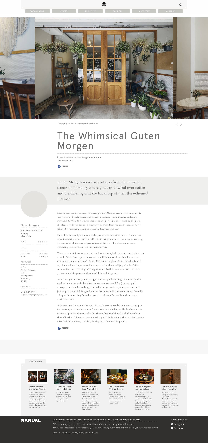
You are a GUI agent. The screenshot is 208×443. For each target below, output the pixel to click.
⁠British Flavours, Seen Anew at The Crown (90, 389)
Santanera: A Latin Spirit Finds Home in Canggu (63, 389)
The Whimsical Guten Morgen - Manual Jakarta (104, 4)
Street (63, 11)
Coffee (23, 272)
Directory (144, 11)
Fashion (117, 11)
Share (65, 166)
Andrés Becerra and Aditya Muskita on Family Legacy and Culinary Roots (37, 390)
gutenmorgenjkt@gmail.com (35, 294)
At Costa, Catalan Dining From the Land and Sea (169, 389)
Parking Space (27, 275)
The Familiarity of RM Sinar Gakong (116, 388)
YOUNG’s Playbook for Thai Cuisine (143, 388)
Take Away (25, 278)
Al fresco (24, 267)
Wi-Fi (23, 281)
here (131, 424)
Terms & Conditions (61, 432)
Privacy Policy (78, 432)
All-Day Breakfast (28, 270)
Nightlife (90, 11)
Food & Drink (37, 11)
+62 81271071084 (29, 291)
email (155, 427)
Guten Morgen (30, 225)
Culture (170, 11)
